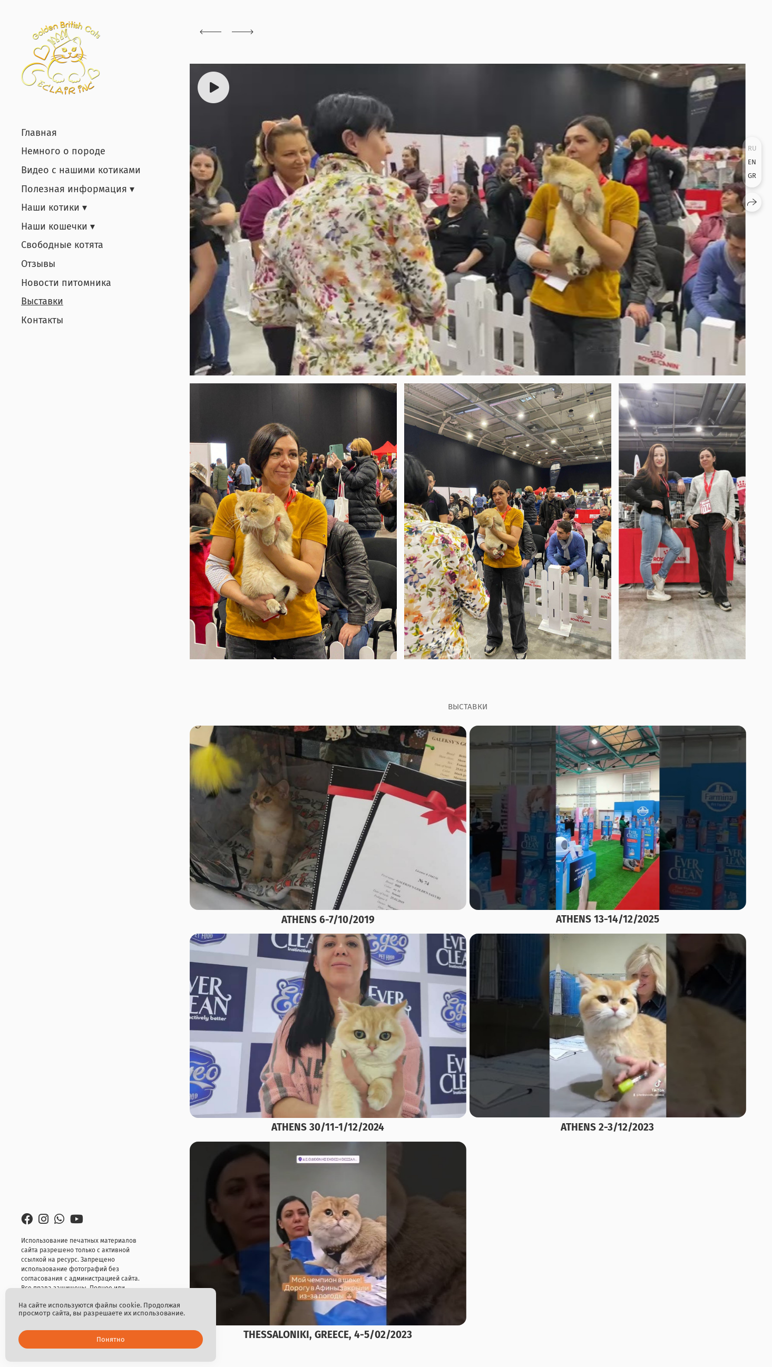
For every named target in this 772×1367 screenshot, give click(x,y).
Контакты (42, 320)
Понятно (110, 1339)
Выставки (42, 301)
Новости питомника (66, 283)
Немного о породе (63, 151)
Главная (39, 132)
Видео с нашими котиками (81, 170)
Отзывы (38, 264)
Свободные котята (62, 245)
